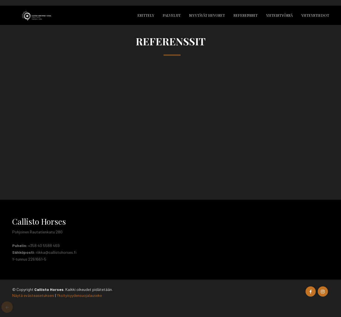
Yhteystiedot (315, 15)
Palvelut (172, 15)
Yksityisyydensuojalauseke (79, 295)
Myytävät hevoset (207, 15)
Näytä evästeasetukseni (33, 295)
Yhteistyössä (279, 15)
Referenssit (245, 15)
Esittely (145, 15)
